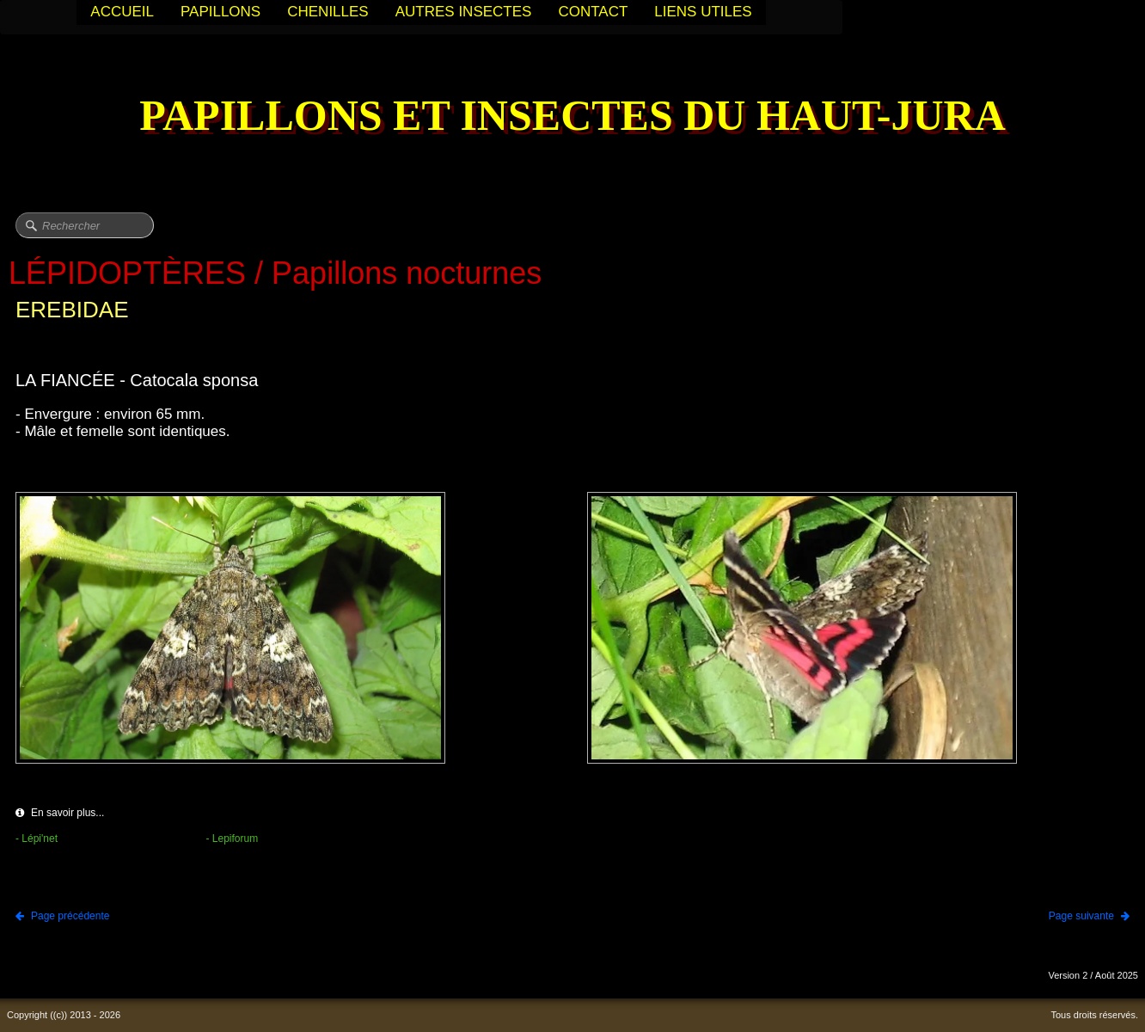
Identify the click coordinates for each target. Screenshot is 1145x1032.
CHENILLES (327, 11)
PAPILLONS (220, 11)
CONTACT (593, 11)
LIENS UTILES (702, 11)
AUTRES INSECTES (463, 11)
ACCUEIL (122, 11)
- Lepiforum (232, 838)
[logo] (572, 117)
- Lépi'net (36, 838)
